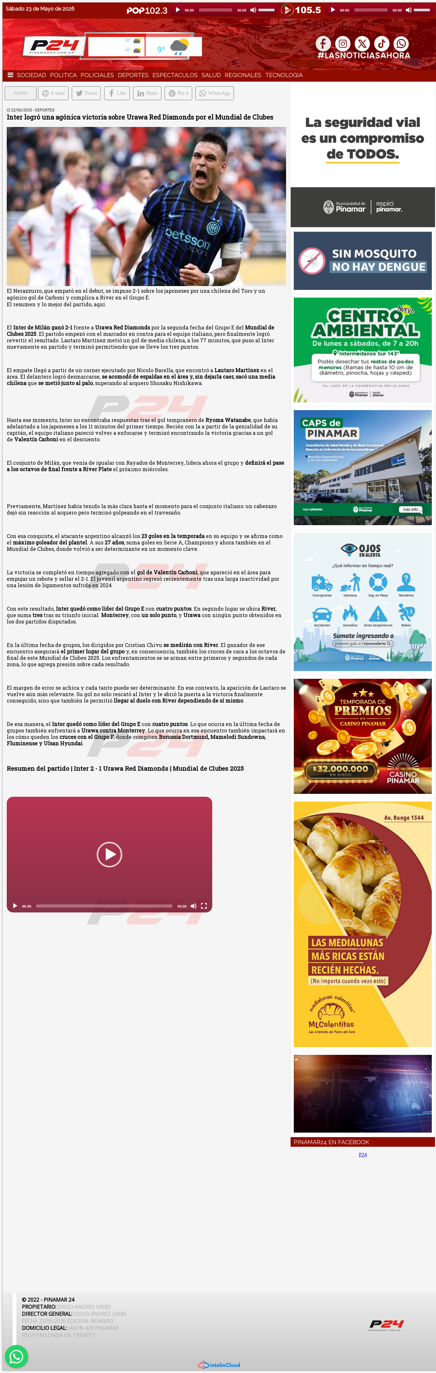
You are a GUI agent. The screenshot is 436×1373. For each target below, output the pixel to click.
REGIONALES (243, 75)
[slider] (215, 10)
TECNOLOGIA (284, 75)
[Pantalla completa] (204, 906)
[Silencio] (253, 10)
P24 (363, 1154)
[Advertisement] (363, 1221)
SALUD (211, 75)
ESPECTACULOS (175, 75)
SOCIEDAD (31, 75)
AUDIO (20, 93)
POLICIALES (97, 75)
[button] (109, 854)
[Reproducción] (178, 10)
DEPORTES (133, 75)
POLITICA (63, 75)
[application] (225, 10)
